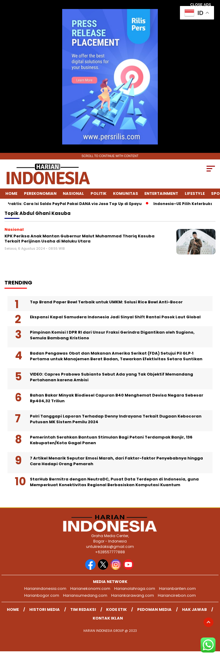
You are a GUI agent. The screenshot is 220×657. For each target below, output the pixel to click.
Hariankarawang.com (132, 595)
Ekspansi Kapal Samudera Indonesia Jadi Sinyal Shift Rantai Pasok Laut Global (115, 317)
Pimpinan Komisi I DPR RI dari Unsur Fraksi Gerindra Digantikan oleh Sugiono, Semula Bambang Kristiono (112, 335)
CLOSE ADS (200, 5)
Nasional (73, 193)
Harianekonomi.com (90, 588)
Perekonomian (40, 193)
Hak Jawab (194, 609)
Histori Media (44, 609)
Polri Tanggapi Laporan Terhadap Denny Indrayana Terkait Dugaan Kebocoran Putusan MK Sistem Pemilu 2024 (115, 419)
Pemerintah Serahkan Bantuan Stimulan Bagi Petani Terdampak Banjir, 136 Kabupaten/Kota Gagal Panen (111, 440)
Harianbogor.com (41, 595)
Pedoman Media (154, 609)
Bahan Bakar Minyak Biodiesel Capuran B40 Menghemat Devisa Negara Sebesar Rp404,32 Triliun (116, 398)
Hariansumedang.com (85, 595)
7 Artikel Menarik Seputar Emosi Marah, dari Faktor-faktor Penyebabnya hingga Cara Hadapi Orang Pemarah (116, 461)
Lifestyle (195, 193)
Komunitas (125, 193)
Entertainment (161, 193)
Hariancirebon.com (177, 595)
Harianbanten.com (177, 588)
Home (11, 193)
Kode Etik (116, 609)
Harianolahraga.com (134, 588)
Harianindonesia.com (45, 588)
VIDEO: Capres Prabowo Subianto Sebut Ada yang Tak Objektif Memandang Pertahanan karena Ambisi (111, 377)
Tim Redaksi (83, 609)
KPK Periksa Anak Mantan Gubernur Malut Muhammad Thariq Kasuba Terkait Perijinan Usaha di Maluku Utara (79, 238)
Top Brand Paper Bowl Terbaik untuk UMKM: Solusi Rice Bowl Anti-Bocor (106, 302)
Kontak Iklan (108, 618)
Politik (98, 193)
